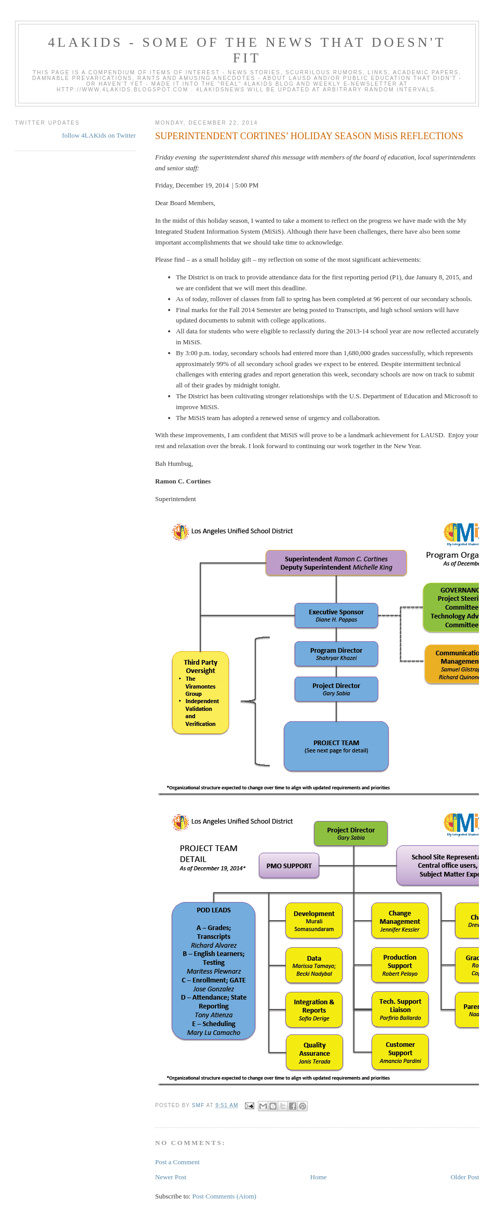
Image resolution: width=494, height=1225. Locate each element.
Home (318, 1177)
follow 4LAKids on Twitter (98, 135)
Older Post (464, 1177)
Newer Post (170, 1177)
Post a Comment (177, 1162)
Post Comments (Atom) (224, 1196)
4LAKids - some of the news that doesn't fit (247, 50)
